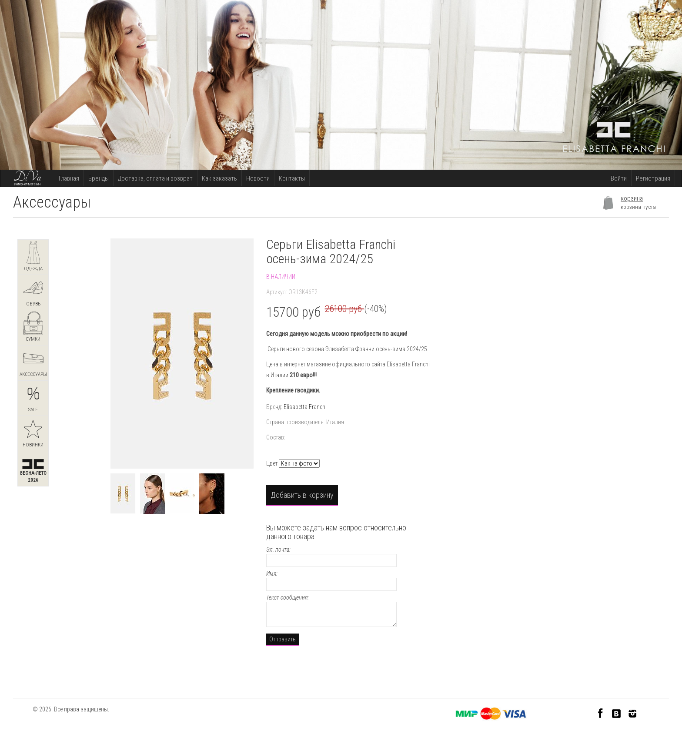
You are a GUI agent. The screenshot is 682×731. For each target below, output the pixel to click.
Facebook (600, 713)
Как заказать (219, 178)
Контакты (292, 178)
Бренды (98, 178)
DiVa (27, 177)
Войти (619, 178)
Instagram (633, 713)
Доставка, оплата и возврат (155, 178)
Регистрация (653, 178)
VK (617, 713)
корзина (632, 198)
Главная (69, 178)
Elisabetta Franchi (305, 406)
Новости (258, 178)
